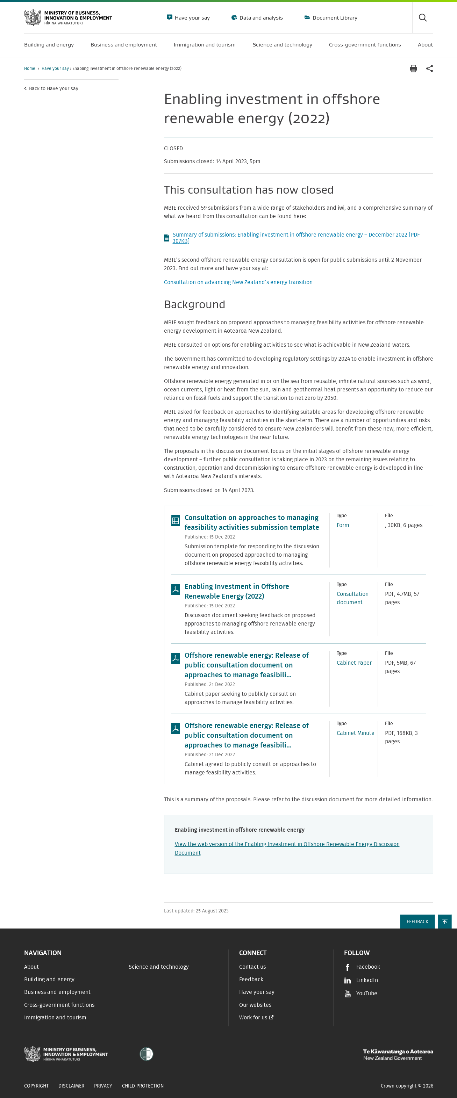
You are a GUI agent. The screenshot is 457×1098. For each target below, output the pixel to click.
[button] (445, 922)
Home (29, 68)
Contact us (252, 967)
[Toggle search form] (422, 17)
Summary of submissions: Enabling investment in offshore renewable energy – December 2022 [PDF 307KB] (292, 238)
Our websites (255, 1005)
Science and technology (159, 967)
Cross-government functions (59, 1005)
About (31, 967)
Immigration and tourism (55, 1017)
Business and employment (57, 992)
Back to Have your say (53, 88)
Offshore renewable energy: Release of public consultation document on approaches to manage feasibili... (247, 665)
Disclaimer (71, 1086)
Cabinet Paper (354, 663)
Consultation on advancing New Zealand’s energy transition (238, 282)
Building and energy (49, 979)
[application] (429, 68)
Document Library (334, 17)
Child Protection (143, 1086)
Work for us (253, 1017)
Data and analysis (260, 17)
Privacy (103, 1086)
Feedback (251, 979)
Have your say (191, 17)
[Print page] (413, 68)
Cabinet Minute (355, 733)
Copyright (36, 1086)
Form (343, 525)
